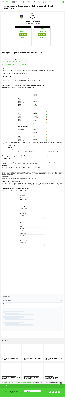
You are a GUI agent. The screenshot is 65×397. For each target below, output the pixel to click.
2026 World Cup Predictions (14, 2)
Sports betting (39, 2)
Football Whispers (4, 382)
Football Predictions (22, 2)
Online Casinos (50, 2)
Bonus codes (34, 2)
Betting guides (44, 2)
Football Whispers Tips (12, 382)
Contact (5, 391)
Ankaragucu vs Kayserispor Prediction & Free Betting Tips (12, 61)
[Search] (58, 2)
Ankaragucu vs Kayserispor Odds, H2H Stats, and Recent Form (13, 62)
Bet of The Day (29, 2)
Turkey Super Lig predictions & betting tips (26, 382)
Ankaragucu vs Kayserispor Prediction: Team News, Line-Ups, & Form (14, 64)
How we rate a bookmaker (23, 392)
